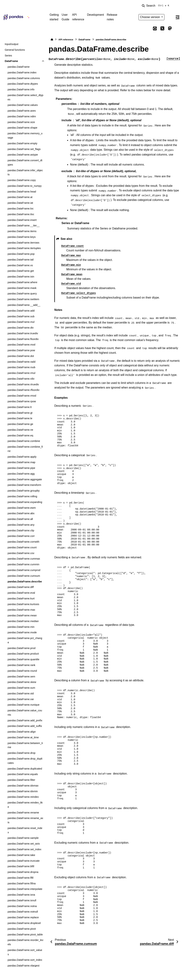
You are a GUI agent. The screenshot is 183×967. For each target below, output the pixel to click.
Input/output (11, 44)
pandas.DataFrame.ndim (22, 116)
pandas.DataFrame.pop (21, 253)
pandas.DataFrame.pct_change (25, 640)
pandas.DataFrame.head (22, 191)
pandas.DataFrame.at (20, 197)
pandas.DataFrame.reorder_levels (25, 942)
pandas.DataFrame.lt (19, 407)
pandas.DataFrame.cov (21, 553)
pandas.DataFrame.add (21, 310)
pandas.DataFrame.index (22, 72)
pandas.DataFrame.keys (22, 237)
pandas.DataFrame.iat (20, 202)
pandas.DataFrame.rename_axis (25, 820)
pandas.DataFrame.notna (22, 906)
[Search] (156, 5)
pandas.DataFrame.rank (21, 665)
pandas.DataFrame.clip (21, 530)
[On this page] (177, 17)
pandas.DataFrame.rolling (22, 496)
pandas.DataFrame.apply (22, 456)
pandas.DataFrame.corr (21, 536)
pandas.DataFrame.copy (22, 180)
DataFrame (11, 61)
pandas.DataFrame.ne (20, 429)
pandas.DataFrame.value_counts (25, 712)
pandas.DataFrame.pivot (22, 928)
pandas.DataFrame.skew (22, 682)
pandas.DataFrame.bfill (21, 866)
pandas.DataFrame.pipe (21, 468)
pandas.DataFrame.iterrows (23, 242)
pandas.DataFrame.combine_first (25, 448)
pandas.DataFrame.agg (21, 473)
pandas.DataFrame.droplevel (24, 923)
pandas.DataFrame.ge (20, 424)
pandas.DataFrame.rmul (21, 373)
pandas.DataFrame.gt (20, 412)
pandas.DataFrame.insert (22, 220)
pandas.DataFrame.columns (24, 78)
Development (95, 14)
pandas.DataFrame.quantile (23, 659)
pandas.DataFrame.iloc (21, 214)
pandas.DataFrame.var (21, 699)
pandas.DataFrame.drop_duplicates (25, 760)
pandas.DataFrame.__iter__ (23, 225)
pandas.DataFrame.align (22, 731)
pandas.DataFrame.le (20, 418)
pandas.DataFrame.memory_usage (25, 135)
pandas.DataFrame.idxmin (23, 791)
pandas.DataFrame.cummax (24, 558)
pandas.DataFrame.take (21, 855)
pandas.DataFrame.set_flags (24, 149)
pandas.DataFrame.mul (21, 321)
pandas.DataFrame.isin (21, 276)
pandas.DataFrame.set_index (24, 849)
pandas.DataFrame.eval (21, 592)
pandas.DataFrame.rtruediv (23, 384)
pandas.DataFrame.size (21, 122)
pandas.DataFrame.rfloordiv (23, 390)
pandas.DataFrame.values (23, 105)
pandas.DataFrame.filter (21, 779)
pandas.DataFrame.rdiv (21, 378)
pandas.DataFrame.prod (21, 648)
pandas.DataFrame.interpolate (25, 889)
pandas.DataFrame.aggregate (25, 479)
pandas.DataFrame (18, 66)
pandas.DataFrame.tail (21, 259)
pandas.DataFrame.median (23, 621)
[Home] (52, 39)
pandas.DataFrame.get (21, 270)
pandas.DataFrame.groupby (23, 490)
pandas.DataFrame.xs (20, 265)
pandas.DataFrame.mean (22, 615)
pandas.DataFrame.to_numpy (24, 185)
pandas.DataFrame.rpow (22, 401)
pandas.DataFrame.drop (21, 752)
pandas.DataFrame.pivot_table (25, 934)
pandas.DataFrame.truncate (23, 860)
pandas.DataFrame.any (21, 524)
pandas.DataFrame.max (21, 609)
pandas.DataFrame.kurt (21, 598)
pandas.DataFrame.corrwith (23, 541)
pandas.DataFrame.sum (21, 687)
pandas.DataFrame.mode (22, 632)
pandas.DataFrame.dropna (23, 872)
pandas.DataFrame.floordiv (23, 339)
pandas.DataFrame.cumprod (24, 570)
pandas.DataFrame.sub (21, 316)
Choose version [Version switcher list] (150, 17)
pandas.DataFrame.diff (21, 587)
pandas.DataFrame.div (21, 327)
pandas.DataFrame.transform (24, 485)
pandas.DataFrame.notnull (23, 911)
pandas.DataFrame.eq (20, 435)
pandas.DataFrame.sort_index (25, 959)
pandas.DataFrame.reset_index (25, 830)
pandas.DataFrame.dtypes (23, 83)
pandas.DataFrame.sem (21, 676)
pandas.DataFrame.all (20, 519)
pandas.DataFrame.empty (22, 143)
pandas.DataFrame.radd (21, 361)
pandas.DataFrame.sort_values (25, 952)
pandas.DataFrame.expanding (25, 502)
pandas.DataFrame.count (22, 547)
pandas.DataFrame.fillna (22, 883)
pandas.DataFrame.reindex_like (25, 804)
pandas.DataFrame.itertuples (24, 248)
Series (8, 55)
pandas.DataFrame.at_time (23, 737)
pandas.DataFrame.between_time (25, 745)
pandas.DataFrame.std (21, 693)
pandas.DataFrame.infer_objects (25, 172)
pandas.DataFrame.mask (22, 288)
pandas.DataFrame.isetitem (23, 299)
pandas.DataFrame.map (21, 462)
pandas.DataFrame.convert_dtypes (25, 162)
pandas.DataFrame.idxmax (23, 785)
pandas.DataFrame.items (22, 231)
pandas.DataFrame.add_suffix (25, 726)
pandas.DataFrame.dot (21, 356)
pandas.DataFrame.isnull (22, 900)
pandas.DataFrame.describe (25, 581)
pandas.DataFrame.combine (24, 441)
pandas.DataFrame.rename (23, 812)
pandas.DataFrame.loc (21, 208)
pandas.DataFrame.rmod (22, 395)
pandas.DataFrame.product (23, 653)
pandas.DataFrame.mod (21, 344)
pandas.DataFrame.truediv (23, 333)
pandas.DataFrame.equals (23, 774)
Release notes (112, 17)
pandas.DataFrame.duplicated (25, 768)
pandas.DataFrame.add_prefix (25, 720)
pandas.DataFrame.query (22, 293)
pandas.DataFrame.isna (21, 894)
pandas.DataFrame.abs (21, 513)
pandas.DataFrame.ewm (22, 507)
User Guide (65, 17)
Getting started (54, 17)
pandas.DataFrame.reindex (23, 796)
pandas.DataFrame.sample (23, 837)
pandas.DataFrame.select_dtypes (25, 97)
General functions (15, 49)
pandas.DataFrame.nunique (23, 704)
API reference (78, 17)
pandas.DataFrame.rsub (21, 367)
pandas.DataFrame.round (22, 670)
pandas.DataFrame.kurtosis (23, 604)
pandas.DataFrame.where (22, 282)
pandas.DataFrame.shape (22, 127)
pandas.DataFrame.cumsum (24, 575)
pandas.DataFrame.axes (22, 110)
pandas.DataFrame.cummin (23, 564)
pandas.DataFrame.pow (21, 350)
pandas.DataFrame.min (21, 626)
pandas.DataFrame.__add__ (24, 305)
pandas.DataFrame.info (21, 89)
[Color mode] (170, 17)
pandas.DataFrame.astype (23, 154)
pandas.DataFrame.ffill (20, 877)
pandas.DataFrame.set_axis (24, 843)
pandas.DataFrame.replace (23, 917)
